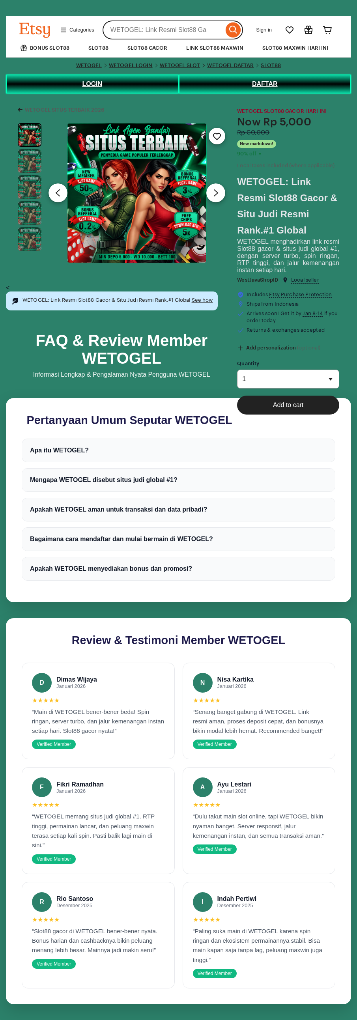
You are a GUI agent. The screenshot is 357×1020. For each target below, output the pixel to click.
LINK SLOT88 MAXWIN (214, 48)
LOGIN (92, 83)
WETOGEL (89, 65)
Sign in (264, 30)
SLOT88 (98, 48)
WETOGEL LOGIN (131, 65)
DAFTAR (265, 83)
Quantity (248, 363)
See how (202, 300)
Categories (77, 30)
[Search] (233, 30)
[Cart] (327, 30)
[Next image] (215, 192)
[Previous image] (58, 192)
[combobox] (163, 30)
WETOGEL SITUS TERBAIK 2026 (64, 110)
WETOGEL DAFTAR (230, 65)
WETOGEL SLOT (180, 65)
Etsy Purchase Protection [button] (300, 294)
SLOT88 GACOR (147, 48)
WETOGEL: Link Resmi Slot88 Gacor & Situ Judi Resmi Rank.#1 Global (287, 205)
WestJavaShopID (257, 280)
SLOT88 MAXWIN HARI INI (295, 48)
